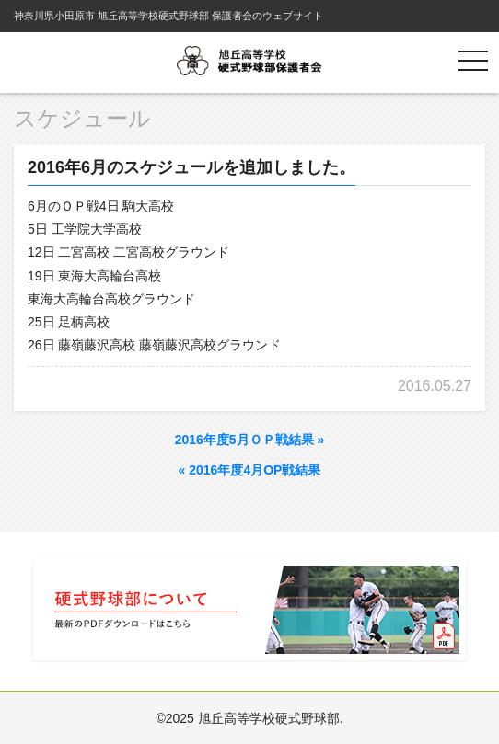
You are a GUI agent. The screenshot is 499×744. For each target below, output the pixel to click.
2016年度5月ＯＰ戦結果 (250, 439)
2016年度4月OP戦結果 (250, 470)
